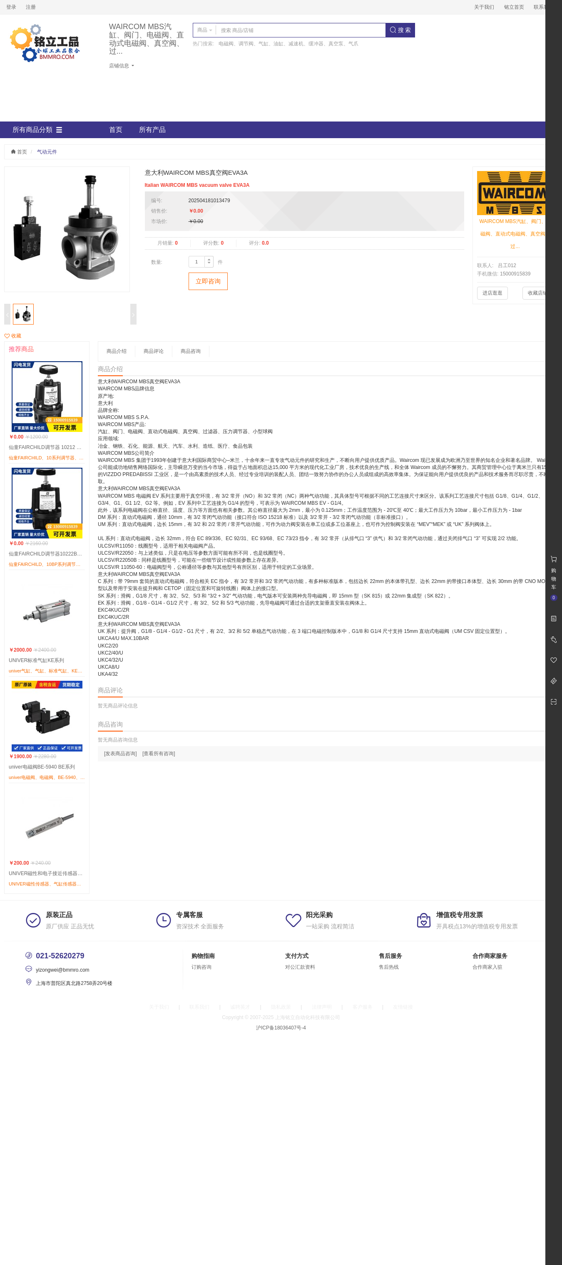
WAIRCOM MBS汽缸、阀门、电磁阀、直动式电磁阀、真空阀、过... (146, 39)
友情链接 (403, 1007)
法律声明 (322, 1007)
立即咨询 (208, 281)
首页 (115, 129)
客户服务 (363, 1007)
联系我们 (544, 7)
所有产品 (152, 129)
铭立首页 (514, 7)
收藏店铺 (538, 293)
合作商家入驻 (487, 967)
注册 (31, 7)
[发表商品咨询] (120, 754)
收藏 (12, 336)
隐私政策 (281, 1007)
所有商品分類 (37, 130)
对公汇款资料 (300, 967)
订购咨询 (201, 967)
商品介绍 (117, 351)
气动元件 (47, 152)
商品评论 (154, 351)
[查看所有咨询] (158, 754)
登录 (11, 7)
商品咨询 (191, 351)
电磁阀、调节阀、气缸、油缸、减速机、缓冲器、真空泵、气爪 (288, 44)
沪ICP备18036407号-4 (281, 1028)
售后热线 (389, 967)
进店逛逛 (492, 293)
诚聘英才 (240, 1007)
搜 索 (400, 30)
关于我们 (484, 7)
